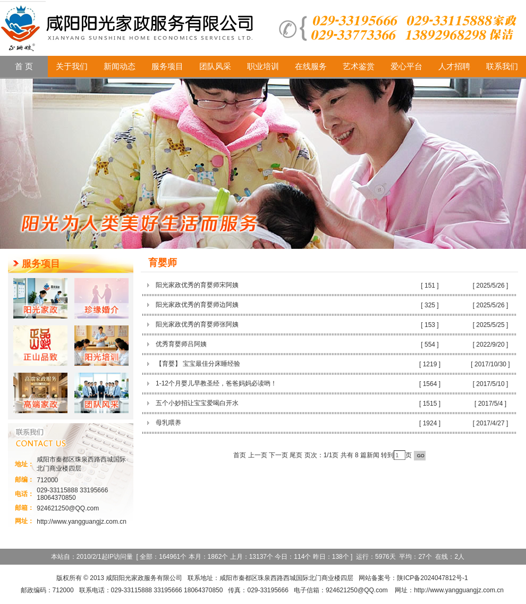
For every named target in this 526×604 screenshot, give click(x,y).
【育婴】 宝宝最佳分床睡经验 (198, 363)
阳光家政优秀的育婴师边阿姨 (197, 304)
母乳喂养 (168, 422)
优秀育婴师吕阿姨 (181, 344)
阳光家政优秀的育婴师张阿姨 (197, 324)
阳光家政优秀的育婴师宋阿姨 (197, 285)
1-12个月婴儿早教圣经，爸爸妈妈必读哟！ (216, 383)
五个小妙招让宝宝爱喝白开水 (197, 403)
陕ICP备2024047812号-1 (432, 578)
